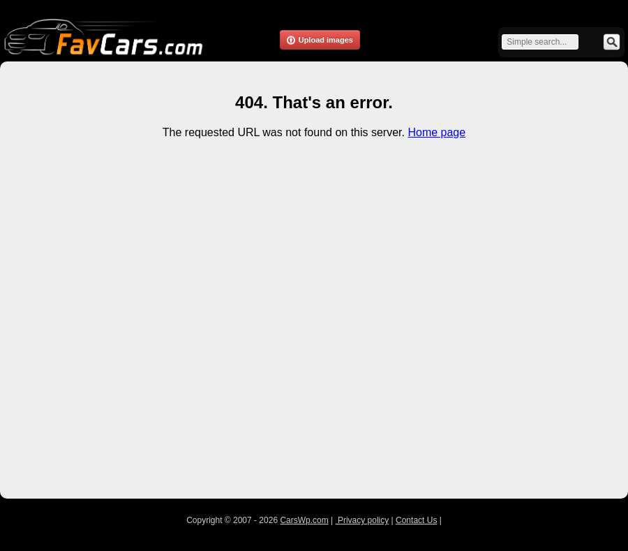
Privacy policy (362, 520)
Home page (436, 132)
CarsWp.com (304, 520)
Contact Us (416, 520)
